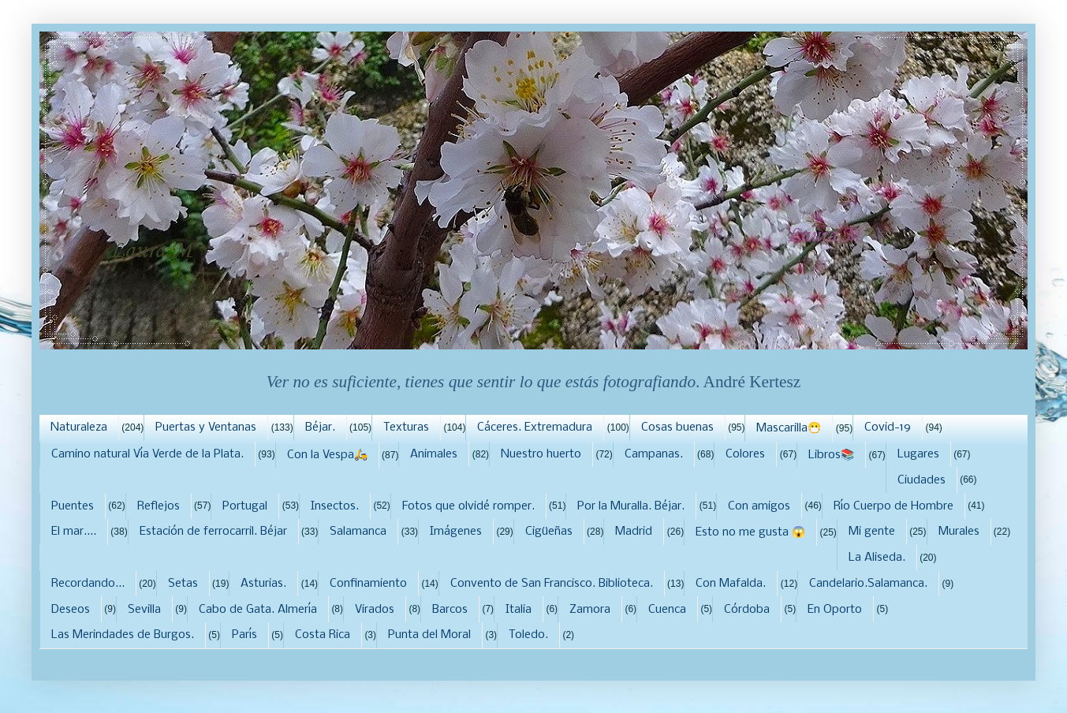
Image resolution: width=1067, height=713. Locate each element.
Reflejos (158, 506)
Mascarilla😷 (788, 428)
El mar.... (73, 531)
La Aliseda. (877, 557)
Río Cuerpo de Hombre (893, 506)
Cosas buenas (677, 427)
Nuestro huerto (541, 454)
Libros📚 (831, 455)
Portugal (244, 506)
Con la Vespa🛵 (327, 455)
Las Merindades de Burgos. (122, 635)
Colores (745, 454)
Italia (519, 609)
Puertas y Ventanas (205, 427)
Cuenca (667, 609)
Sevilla (144, 609)
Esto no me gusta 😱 (750, 532)
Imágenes (456, 531)
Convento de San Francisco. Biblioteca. (551, 583)
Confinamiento (368, 583)
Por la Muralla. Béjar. (631, 506)
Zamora (589, 609)
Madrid (633, 531)
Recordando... (88, 583)
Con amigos (759, 506)
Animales (433, 454)
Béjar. (320, 427)
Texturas (406, 427)
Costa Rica (322, 635)
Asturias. (263, 583)
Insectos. (335, 506)
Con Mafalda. (731, 583)
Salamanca (358, 531)
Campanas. (654, 454)
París (244, 635)
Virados (374, 609)
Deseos (70, 609)
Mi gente (872, 531)
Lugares (918, 454)
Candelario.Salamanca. (868, 583)
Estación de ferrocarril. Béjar (213, 531)
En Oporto (835, 609)
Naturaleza (78, 427)
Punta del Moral (429, 635)
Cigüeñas (549, 531)
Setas (183, 583)
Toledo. (528, 635)
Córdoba (747, 609)
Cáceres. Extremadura (534, 427)
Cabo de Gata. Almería (258, 609)
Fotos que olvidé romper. (468, 506)
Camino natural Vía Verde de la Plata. (147, 454)
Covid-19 (887, 427)
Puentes (72, 506)
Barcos (450, 609)
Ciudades (921, 480)
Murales (958, 531)
